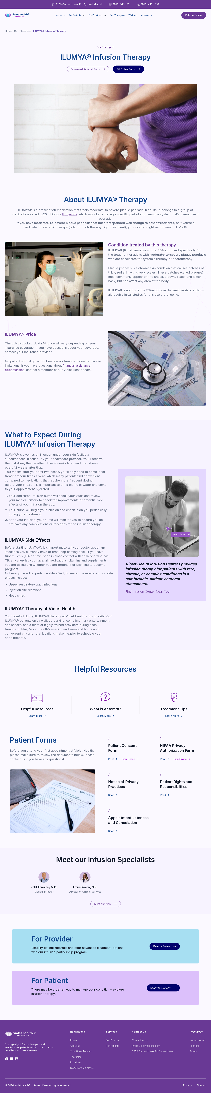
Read (111, 795)
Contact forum (140, 1040)
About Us (60, 15)
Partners (194, 1045)
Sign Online (128, 759)
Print (111, 759)
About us (75, 1045)
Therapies (75, 1056)
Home (8, 31)
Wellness (133, 15)
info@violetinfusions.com (146, 1045)
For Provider (113, 1040)
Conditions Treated (80, 1051)
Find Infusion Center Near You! (147, 591)
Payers (193, 1051)
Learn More (37, 715)
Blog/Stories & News (82, 1067)
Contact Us (146, 15)
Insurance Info (198, 1040)
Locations (75, 1062)
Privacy (187, 1085)
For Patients (112, 1045)
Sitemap (201, 1085)
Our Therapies (117, 15)
